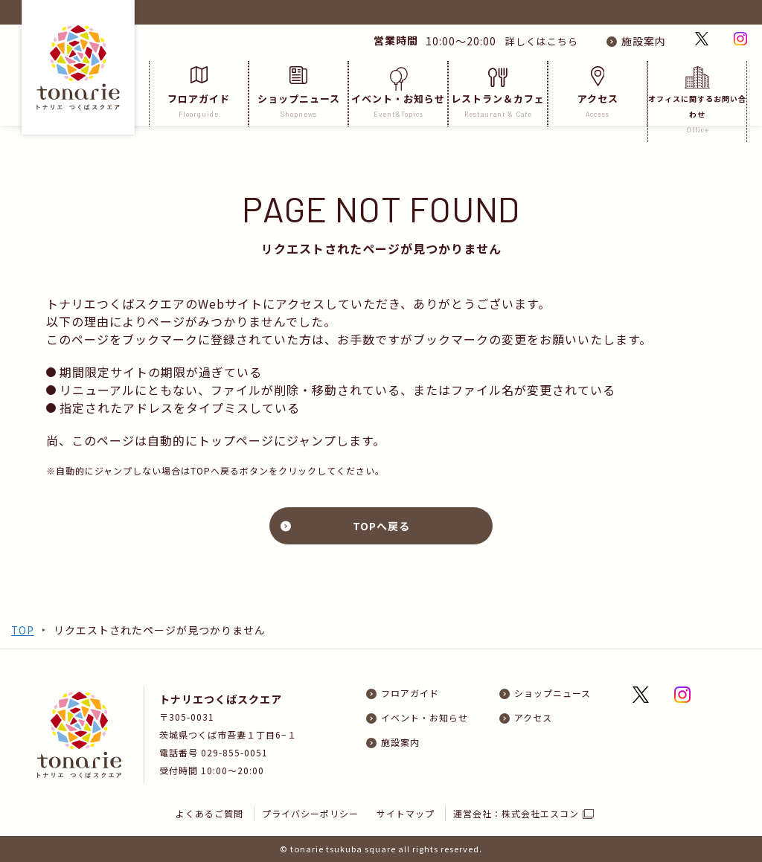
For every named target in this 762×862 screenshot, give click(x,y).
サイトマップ (406, 813)
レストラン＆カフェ (498, 92)
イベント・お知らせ (398, 92)
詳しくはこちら (536, 40)
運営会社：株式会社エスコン (517, 813)
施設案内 (643, 41)
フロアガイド (199, 92)
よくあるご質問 (209, 813)
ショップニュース (298, 92)
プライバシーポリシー (310, 813)
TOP (23, 630)
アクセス (597, 92)
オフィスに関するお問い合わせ (697, 100)
